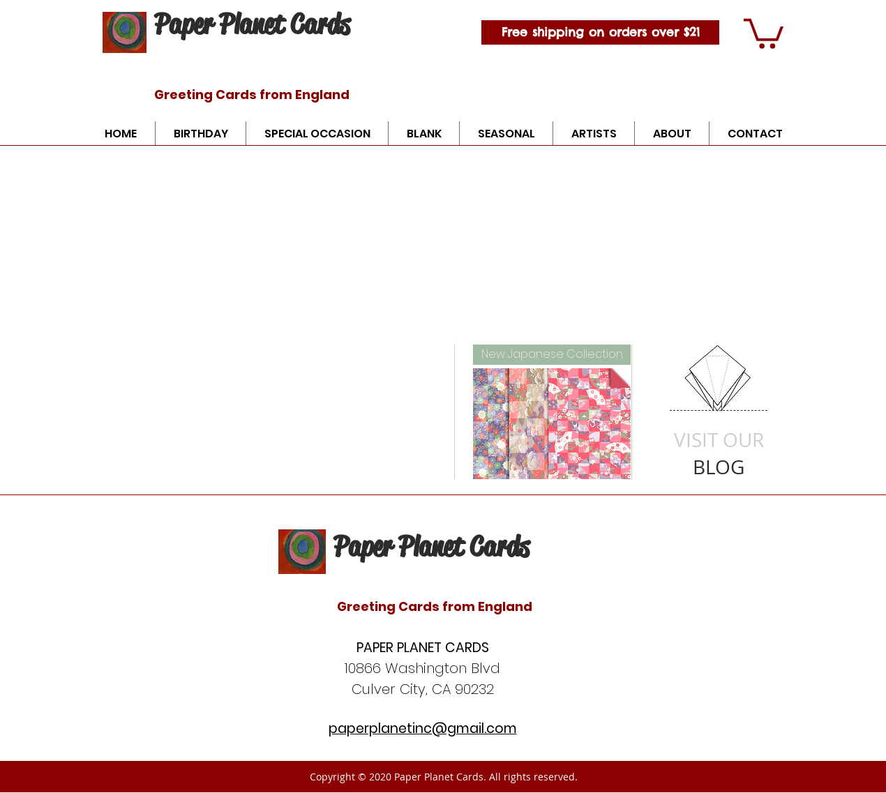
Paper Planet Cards (252, 24)
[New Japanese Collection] (552, 355)
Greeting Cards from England (252, 94)
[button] (763, 32)
